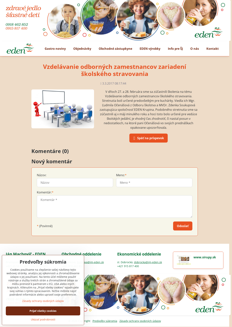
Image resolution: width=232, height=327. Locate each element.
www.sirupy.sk (204, 257)
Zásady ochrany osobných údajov (140, 321)
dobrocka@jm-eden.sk (148, 262)
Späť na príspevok (148, 138)
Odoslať (183, 226)
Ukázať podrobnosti (43, 319)
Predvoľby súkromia (105, 321)
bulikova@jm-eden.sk (90, 262)
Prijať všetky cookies (43, 311)
